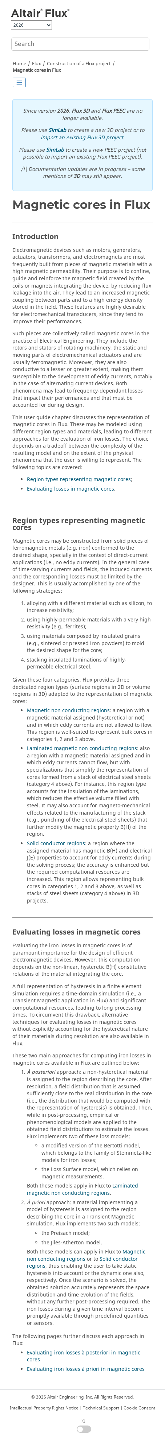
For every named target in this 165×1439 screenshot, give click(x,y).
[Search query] (80, 44)
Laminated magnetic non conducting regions (82, 748)
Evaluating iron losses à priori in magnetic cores (86, 1369)
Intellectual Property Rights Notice (44, 1408)
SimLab (57, 130)
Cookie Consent (139, 1408)
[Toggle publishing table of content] (19, 82)
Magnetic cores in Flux (37, 70)
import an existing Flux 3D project (82, 137)
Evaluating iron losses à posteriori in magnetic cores (83, 1356)
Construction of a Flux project (79, 64)
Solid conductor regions (56, 843)
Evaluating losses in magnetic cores (70, 489)
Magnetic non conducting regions (68, 710)
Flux (36, 64)
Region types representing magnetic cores (79, 479)
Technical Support (101, 1408)
